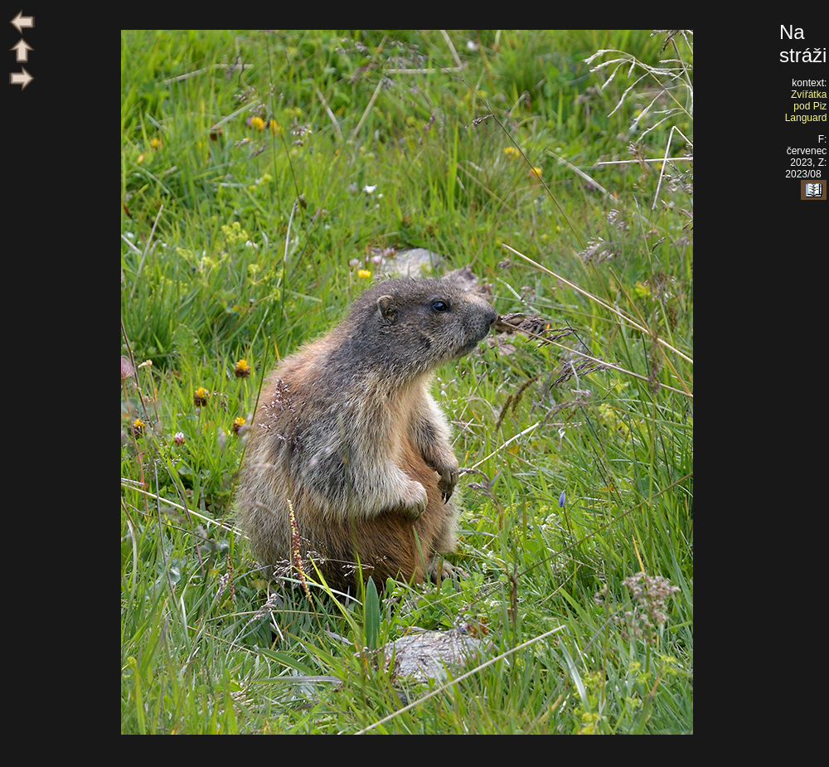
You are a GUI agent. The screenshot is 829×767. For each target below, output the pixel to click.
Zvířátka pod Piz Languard (806, 106)
